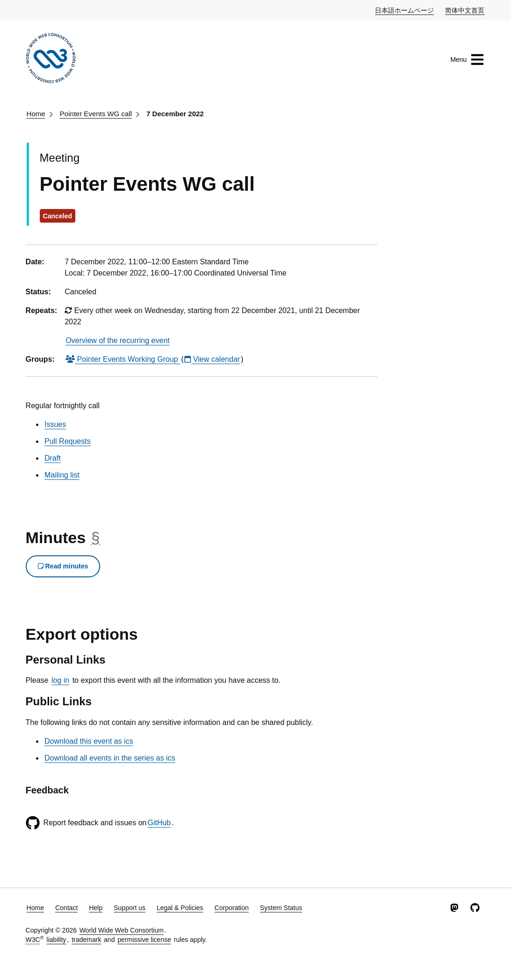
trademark (86, 939)
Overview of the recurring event (117, 340)
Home (36, 114)
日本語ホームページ (405, 10)
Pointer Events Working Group (123, 359)
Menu (467, 59)
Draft (52, 458)
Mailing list (62, 475)
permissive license (144, 939)
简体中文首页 (465, 10)
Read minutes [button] (63, 566)
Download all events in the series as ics (109, 758)
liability (56, 939)
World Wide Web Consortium (122, 930)
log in (60, 680)
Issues (55, 424)
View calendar (212, 359)
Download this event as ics (88, 741)
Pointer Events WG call (96, 114)
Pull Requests (67, 441)
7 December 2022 (175, 114)
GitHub (159, 823)
